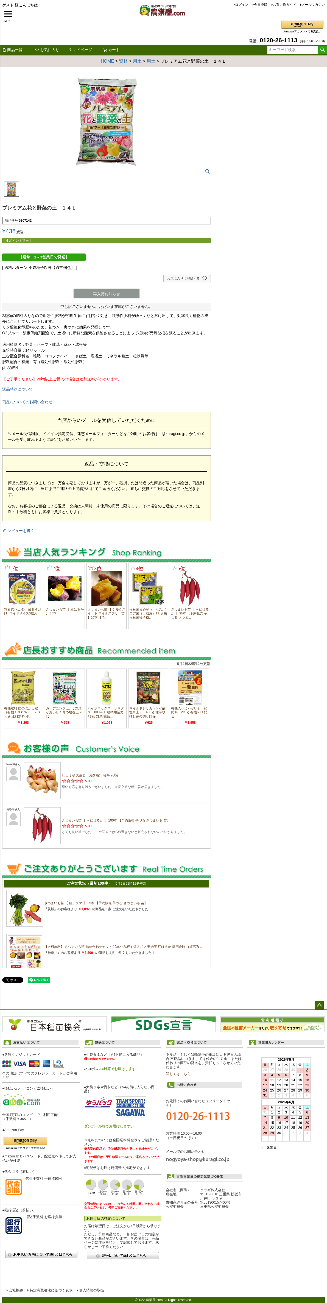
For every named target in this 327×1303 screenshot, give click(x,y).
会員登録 (260, 5)
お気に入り (47, 50)
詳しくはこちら (178, 1074)
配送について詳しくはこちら (122, 1255)
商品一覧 (12, 50)
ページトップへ (319, 1005)
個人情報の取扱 (91, 1290)
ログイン (241, 5)
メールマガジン (313, 5)
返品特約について (17, 389)
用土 (137, 61)
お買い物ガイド (284, 5)
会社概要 (16, 1290)
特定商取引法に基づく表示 (51, 1290)
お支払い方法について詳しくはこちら (41, 1254)
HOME (107, 61)
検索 (322, 50)
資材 (123, 61)
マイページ (80, 50)
